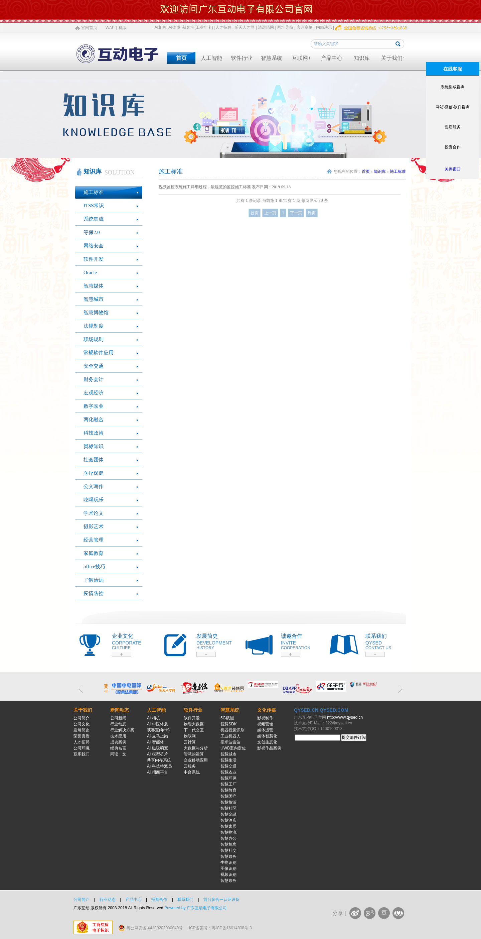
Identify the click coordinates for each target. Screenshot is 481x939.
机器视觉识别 (232, 730)
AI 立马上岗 (157, 736)
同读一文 (118, 754)
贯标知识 (94, 446)
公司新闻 (118, 718)
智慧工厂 (228, 784)
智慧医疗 (228, 796)
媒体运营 (265, 730)
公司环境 (81, 748)
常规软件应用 (99, 352)
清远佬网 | (267, 27)
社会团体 (94, 459)
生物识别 (228, 862)
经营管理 (94, 540)
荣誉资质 (81, 736)
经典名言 (118, 748)
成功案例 (118, 742)
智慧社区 (228, 808)
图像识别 (228, 868)
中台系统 (192, 772)
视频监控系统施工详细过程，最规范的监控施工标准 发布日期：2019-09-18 (225, 187)
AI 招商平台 (157, 772)
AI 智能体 (155, 742)
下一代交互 (194, 730)
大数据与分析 (196, 748)
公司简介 (81, 718)
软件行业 (241, 58)
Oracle (90, 272)
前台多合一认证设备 (221, 899)
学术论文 (94, 513)
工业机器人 (230, 736)
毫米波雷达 (230, 742)
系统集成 (94, 219)
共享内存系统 (159, 760)
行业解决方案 (122, 730)
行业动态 (118, 724)
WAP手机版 (116, 27)
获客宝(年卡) (158, 730)
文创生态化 (267, 742)
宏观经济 (94, 392)
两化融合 (94, 419)
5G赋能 (227, 718)
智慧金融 (228, 814)
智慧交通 (228, 766)
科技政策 (94, 433)
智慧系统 (271, 58)
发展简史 (81, 730)
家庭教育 (94, 553)
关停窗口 (453, 169)
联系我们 (81, 754)
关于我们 (392, 58)
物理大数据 (194, 724)
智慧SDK (228, 724)
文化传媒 (266, 710)
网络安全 (94, 245)
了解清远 (94, 580)
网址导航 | (286, 27)
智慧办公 (228, 838)
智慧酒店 (228, 820)
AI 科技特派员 (159, 766)
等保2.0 (92, 232)
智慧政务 (228, 856)
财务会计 (94, 379)
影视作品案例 (269, 748)
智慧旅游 (228, 802)
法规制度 (94, 326)
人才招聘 (81, 742)
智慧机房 (228, 844)
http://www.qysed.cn (345, 717)
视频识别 (228, 874)
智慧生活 (228, 760)
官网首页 (89, 27)
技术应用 (118, 736)
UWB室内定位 (233, 748)
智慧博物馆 (96, 312)
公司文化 (81, 724)
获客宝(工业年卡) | (198, 27)
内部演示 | (325, 27)
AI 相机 (153, 718)
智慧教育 (228, 790)
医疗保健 (94, 473)
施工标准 (94, 192)
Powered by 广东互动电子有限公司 (195, 908)
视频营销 (265, 724)
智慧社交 (228, 850)
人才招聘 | (224, 27)
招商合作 (159, 899)
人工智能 (211, 58)
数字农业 (94, 406)
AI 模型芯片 (157, 754)
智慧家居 (228, 826)
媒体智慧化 (267, 736)
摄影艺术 (94, 526)
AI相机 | (162, 27)
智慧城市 (94, 299)
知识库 (362, 58)
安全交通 (94, 366)
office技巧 (94, 566)
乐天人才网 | (245, 27)
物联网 (190, 736)
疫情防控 (94, 593)
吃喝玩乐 (94, 499)
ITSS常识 (94, 205)
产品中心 (331, 58)
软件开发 (94, 259)
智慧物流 (228, 832)
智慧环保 (228, 778)
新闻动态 (119, 710)
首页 (181, 58)
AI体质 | (175, 27)
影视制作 (265, 718)
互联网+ (301, 58)
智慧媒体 (94, 285)
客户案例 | (306, 27)
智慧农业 (228, 772)
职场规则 (94, 339)
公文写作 (94, 486)
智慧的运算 (194, 754)
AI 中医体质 (157, 724)
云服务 (190, 766)
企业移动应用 (196, 760)
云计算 (190, 742)
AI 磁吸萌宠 (157, 748)
